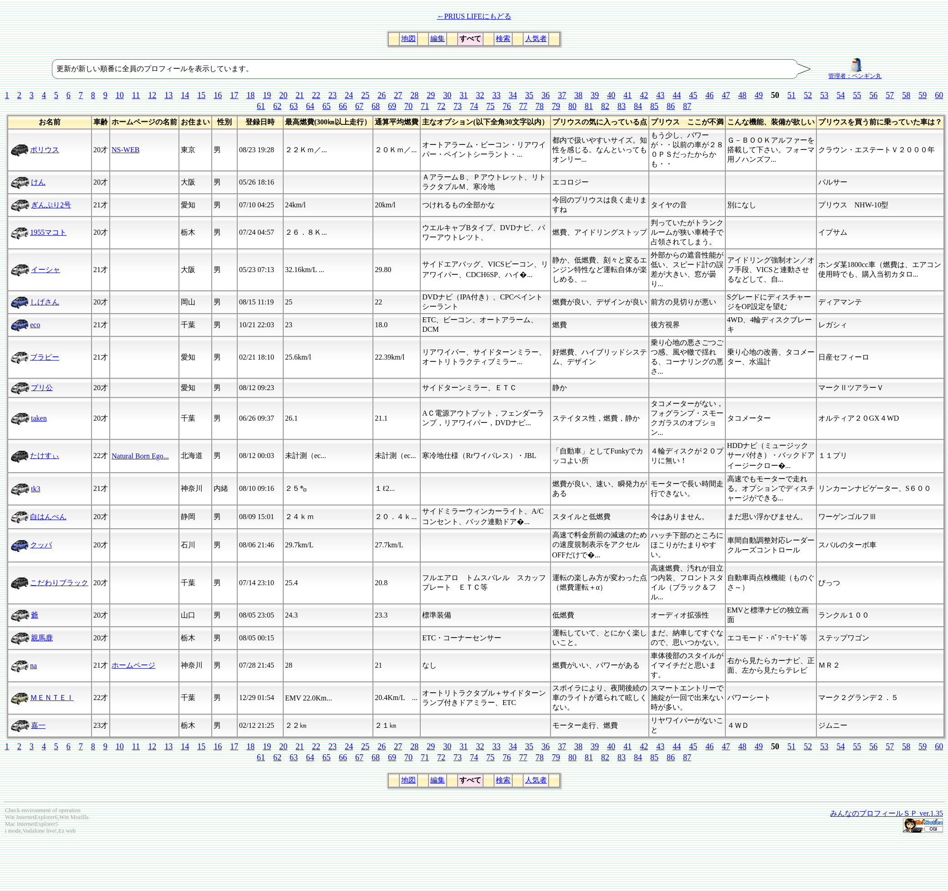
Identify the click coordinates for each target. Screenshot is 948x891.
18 (250, 95)
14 (185, 95)
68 (376, 106)
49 (758, 95)
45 (693, 95)
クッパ (41, 545)
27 (398, 95)
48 (742, 95)
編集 (437, 38)
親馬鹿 (42, 638)
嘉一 (38, 725)
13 (168, 95)
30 (447, 95)
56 (873, 95)
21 (300, 95)
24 (349, 95)
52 (808, 95)
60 (939, 95)
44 (677, 95)
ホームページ (133, 665)
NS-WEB (125, 150)
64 (310, 106)
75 (490, 106)
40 (611, 95)
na (33, 666)
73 (458, 106)
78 (539, 106)
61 (261, 106)
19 (267, 95)
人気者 (536, 38)
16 (218, 95)
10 (120, 95)
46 (709, 95)
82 (605, 106)
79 (556, 106)
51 (791, 95)
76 (507, 106)
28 (414, 95)
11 (136, 95)
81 (589, 106)
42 (644, 95)
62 (277, 106)
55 (857, 95)
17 (234, 95)
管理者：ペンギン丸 (855, 73)
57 (890, 95)
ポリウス (44, 150)
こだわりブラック (59, 583)
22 (316, 95)
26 (381, 95)
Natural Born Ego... (140, 456)
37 (562, 95)
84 (638, 106)
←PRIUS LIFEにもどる (474, 16)
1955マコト (48, 232)
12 (152, 95)
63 (294, 106)
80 (572, 106)
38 (578, 95)
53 (824, 95)
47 (726, 95)
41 (627, 95)
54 (840, 95)
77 (523, 106)
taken (39, 418)
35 (529, 95)
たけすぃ (44, 455)
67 (359, 106)
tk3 (35, 489)
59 (922, 95)
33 (496, 95)
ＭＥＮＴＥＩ (52, 697)
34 (513, 95)
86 (671, 106)
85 (654, 106)
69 (392, 106)
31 (463, 95)
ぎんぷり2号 (51, 205)
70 (408, 106)
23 (332, 95)
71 (425, 106)
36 (545, 95)
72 (441, 106)
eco (35, 325)
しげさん (44, 302)
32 (480, 95)
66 (343, 106)
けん (38, 182)
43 (660, 95)
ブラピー (44, 357)
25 (365, 95)
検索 (503, 38)
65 (326, 106)
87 (687, 106)
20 (283, 95)
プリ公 (42, 387)
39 (595, 95)
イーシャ (45, 269)
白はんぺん (48, 516)
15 (201, 95)
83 (621, 106)
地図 (408, 38)
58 (906, 95)
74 (474, 106)
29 (431, 95)
